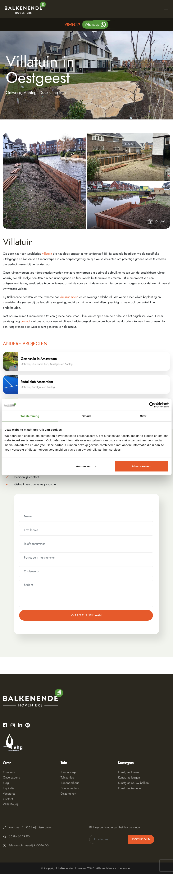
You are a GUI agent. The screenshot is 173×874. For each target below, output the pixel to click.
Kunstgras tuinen (128, 772)
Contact (8, 799)
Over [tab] (143, 416)
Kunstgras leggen (129, 777)
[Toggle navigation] (165, 8)
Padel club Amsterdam (37, 381)
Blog (6, 783)
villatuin (47, 253)
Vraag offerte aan (86, 615)
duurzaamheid (69, 297)
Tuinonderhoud (70, 783)
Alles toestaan (141, 466)
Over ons (9, 772)
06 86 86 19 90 (19, 836)
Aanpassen (86, 466)
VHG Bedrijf (11, 804)
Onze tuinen (68, 793)
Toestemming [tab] (29, 416)
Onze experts (11, 777)
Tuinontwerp (68, 772)
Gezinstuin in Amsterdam (39, 358)
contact (25, 321)
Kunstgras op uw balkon (133, 783)
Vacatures (9, 793)
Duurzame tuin (70, 788)
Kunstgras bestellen (130, 788)
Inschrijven (141, 839)
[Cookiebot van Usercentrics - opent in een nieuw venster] (152, 405)
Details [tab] (86, 416)
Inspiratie (8, 788)
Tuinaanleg (67, 777)
